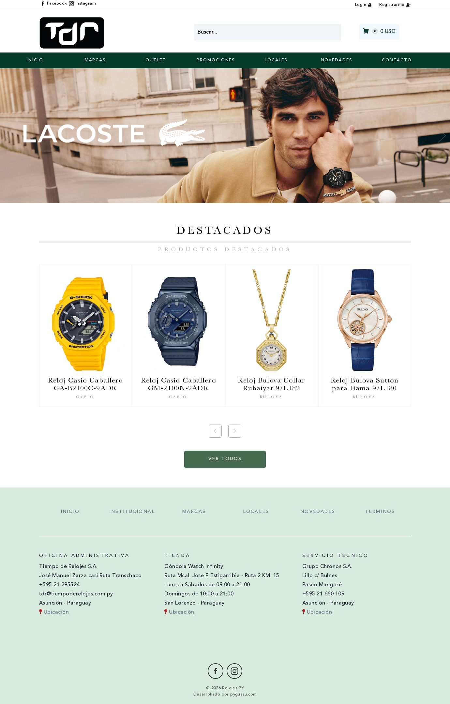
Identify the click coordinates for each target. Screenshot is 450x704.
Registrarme (391, 5)
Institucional (132, 511)
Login (360, 5)
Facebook (53, 3)
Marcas (95, 60)
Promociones (216, 60)
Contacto (397, 60)
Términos (380, 511)
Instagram (82, 3)
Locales (276, 60)
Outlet (155, 60)
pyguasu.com (243, 694)
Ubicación (54, 612)
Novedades (336, 60)
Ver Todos (225, 459)
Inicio (35, 60)
